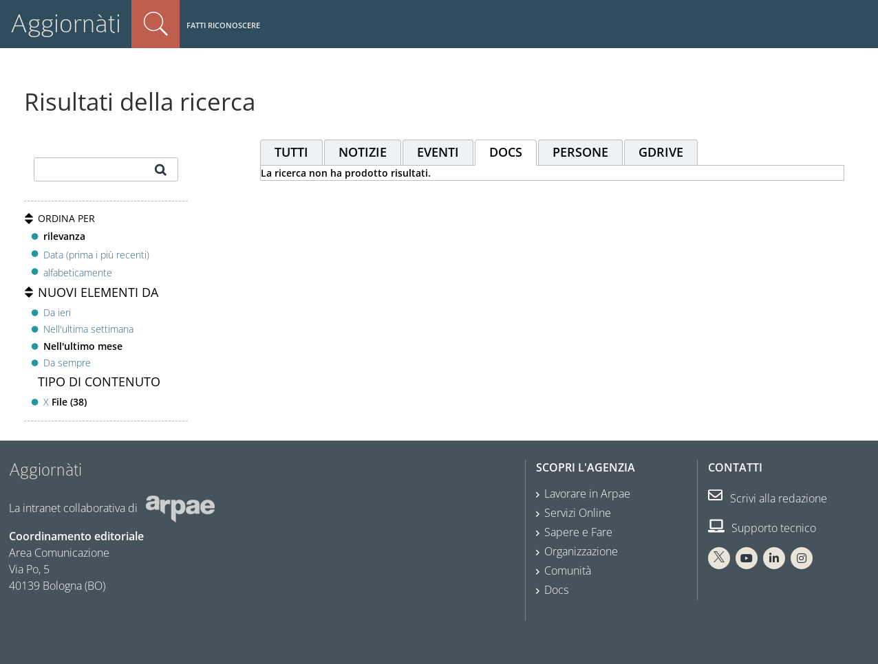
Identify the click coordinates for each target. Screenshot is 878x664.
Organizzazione (581, 551)
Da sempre (67, 362)
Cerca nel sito (155, 24)
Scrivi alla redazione (767, 498)
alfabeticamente (77, 272)
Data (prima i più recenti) (96, 254)
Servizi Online (577, 512)
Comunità (567, 570)
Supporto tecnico (762, 527)
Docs (556, 589)
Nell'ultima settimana (88, 328)
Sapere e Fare (578, 532)
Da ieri (57, 312)
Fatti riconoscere (223, 25)
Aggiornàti (65, 23)
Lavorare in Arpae (587, 493)
